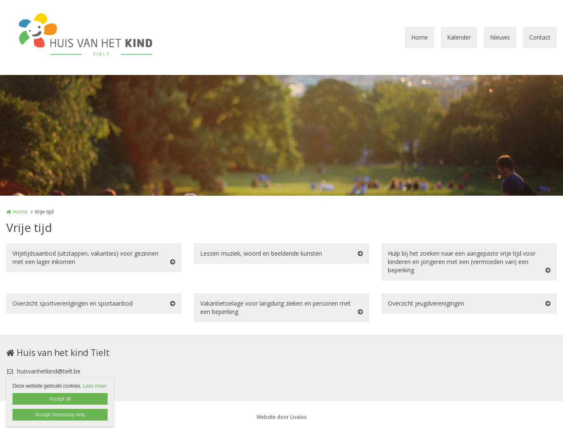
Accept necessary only (60, 415)
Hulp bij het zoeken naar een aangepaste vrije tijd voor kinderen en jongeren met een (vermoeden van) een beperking (461, 261)
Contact (539, 37)
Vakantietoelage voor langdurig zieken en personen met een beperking (275, 307)
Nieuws (500, 37)
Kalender (459, 37)
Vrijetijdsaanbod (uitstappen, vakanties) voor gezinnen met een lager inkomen (85, 257)
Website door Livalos (281, 417)
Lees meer (95, 386)
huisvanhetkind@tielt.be (43, 371)
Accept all (60, 399)
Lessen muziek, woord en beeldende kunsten (261, 253)
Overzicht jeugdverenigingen (426, 303)
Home (419, 37)
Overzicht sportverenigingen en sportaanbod (73, 303)
